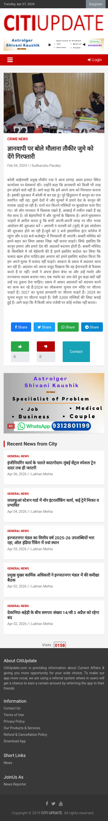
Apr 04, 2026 (17, 511)
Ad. (11, 426)
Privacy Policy (14, 721)
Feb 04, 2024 (17, 166)
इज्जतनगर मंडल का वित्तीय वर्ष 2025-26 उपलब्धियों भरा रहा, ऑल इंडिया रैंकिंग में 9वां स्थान (50, 540)
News (8, 763)
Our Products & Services (22, 728)
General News (18, 456)
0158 (60, 645)
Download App (15, 741)
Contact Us (12, 708)
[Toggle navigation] (10, 59)
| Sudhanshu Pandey (45, 166)
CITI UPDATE (51, 813)
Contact (76, 351)
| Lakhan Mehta (41, 474)
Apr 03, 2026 (17, 549)
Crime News (17, 139)
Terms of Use (14, 715)
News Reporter (15, 784)
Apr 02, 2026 (17, 586)
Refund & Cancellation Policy (25, 735)
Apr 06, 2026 (17, 474)
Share (21, 327)
